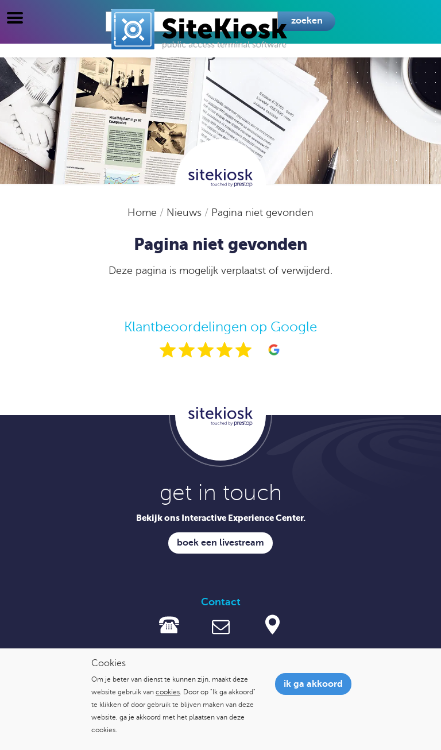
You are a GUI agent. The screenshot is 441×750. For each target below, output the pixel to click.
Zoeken (307, 21)
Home (143, 212)
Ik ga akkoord (313, 684)
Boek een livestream (220, 543)
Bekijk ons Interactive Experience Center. (220, 518)
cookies (168, 692)
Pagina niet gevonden (262, 212)
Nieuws (185, 212)
